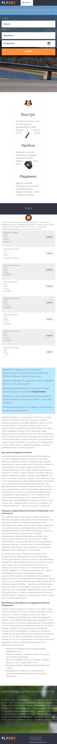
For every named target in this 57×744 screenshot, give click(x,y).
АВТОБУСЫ (26, 2)
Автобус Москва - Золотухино (31, 717)
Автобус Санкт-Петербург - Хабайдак (16, 717)
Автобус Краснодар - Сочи (30, 714)
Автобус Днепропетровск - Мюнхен (15, 711)
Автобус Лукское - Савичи (12, 720)
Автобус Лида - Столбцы (11, 703)
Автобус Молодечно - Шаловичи (14, 714)
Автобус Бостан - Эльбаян (30, 700)
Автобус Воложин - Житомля (31, 720)
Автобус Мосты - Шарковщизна (13, 708)
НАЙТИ (28, 52)
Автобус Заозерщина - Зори (30, 703)
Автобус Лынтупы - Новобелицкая (14, 700)
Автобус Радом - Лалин (10, 705)
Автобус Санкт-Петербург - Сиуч (32, 708)
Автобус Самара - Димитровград (32, 705)
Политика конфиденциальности (37, 742)
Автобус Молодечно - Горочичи (31, 711)
